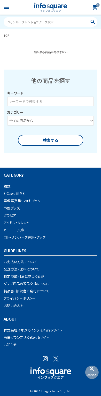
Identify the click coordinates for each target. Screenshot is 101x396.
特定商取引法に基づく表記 (24, 276)
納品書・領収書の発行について (27, 290)
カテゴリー (15, 112)
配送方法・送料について (21, 269)
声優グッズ (12, 208)
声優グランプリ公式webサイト (26, 337)
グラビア (10, 215)
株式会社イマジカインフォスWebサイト (33, 330)
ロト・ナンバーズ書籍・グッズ (25, 237)
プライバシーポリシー (20, 298)
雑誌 (7, 186)
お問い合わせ (14, 305)
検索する (50, 140)
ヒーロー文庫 (14, 229)
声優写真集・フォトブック (22, 200)
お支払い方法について (20, 261)
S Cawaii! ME (14, 193)
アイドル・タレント (16, 222)
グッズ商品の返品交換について (27, 283)
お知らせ (10, 344)
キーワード (15, 92)
